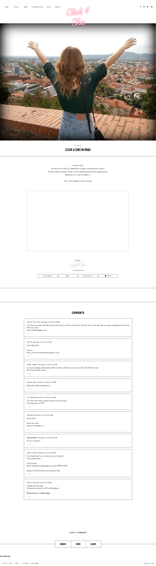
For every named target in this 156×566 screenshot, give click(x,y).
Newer (63, 544)
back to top (149, 563)
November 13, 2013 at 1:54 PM (46, 453)
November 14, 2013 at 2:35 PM (42, 482)
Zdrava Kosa (31, 382)
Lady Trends (31, 453)
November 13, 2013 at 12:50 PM (47, 437)
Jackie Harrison (33, 322)
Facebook (48, 276)
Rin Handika (32, 397)
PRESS (49, 7)
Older (93, 544)
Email (108, 276)
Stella (29, 483)
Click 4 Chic (77, 17)
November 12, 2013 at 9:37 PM (47, 364)
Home (6, 7)
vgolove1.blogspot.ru (35, 426)
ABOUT (26, 7)
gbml (36, 563)
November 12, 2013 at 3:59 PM (50, 322)
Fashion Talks (40, 370)
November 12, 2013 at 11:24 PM (46, 382)
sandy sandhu (32, 365)
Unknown (30, 415)
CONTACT (58, 7)
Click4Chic (78, 265)
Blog (16, 7)
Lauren (29, 342)
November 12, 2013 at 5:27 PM (42, 342)
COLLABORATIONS (37, 7)
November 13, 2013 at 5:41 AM (46, 397)
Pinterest (88, 276)
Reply (29, 333)
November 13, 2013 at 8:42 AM (43, 415)
